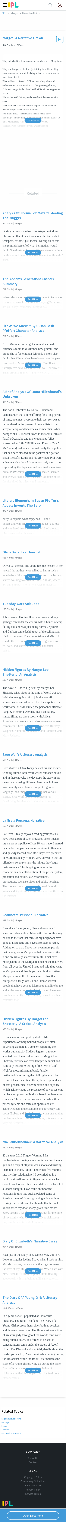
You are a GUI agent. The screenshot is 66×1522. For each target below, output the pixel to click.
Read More (33, 252)
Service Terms (33, 1493)
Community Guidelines (33, 1481)
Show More (33, 120)
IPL (4, 13)
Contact (33, 1462)
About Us (33, 1458)
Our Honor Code (33, 1485)
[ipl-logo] (13, 6)
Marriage (5, 1422)
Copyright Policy (33, 1477)
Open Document (33, 1515)
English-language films (11, 1418)
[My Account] (61, 5)
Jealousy (5, 1429)
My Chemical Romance (11, 1433)
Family (4, 1426)
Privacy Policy (33, 1489)
